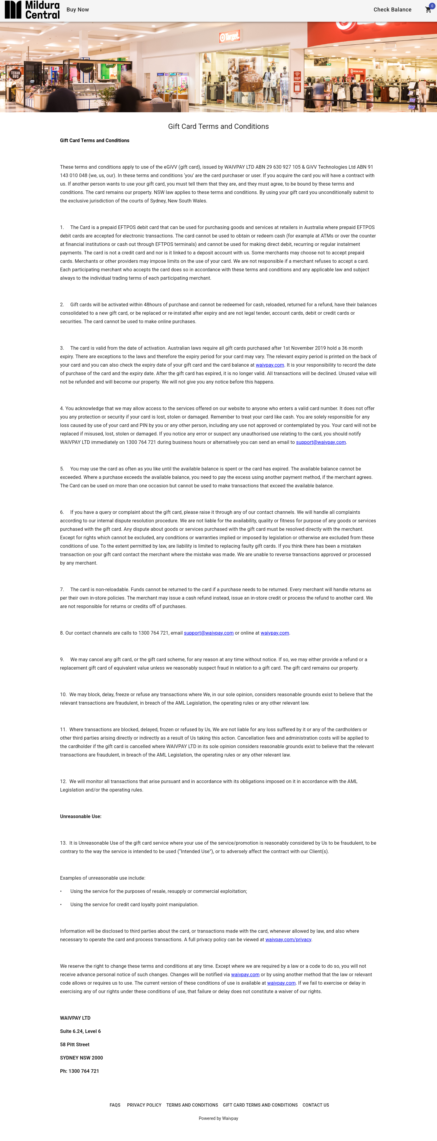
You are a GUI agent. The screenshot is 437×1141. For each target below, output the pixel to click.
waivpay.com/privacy (288, 939)
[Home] (32, 10)
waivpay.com (270, 365)
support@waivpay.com (321, 442)
